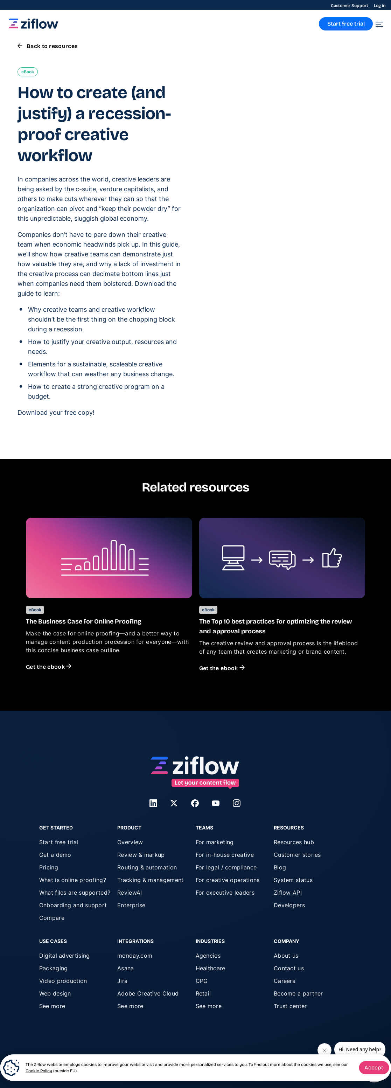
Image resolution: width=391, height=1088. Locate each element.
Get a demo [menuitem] (55, 854)
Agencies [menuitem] (208, 955)
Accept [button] (373, 1067)
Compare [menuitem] (51, 917)
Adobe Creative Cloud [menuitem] (148, 993)
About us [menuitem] (286, 955)
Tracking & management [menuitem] (150, 879)
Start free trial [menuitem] (58, 842)
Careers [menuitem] (284, 980)
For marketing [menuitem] (215, 842)
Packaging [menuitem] (53, 968)
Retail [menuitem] (203, 993)
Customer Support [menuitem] (349, 5)
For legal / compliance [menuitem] (226, 867)
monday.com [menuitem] (134, 955)
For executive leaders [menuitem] (225, 892)
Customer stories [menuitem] (297, 854)
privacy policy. (306, 248)
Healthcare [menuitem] (210, 968)
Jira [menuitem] (122, 980)
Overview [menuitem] (130, 842)
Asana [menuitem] (125, 968)
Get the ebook (48, 666)
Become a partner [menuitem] (298, 993)
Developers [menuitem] (289, 905)
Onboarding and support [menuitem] (73, 905)
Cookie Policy (39, 1070)
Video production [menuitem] (63, 980)
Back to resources (48, 46)
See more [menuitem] (52, 1006)
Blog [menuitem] (280, 867)
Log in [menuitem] (379, 5)
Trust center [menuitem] (290, 1006)
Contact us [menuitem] (289, 968)
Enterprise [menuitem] (131, 905)
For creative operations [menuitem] (228, 879)
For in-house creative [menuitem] (225, 854)
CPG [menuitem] (202, 980)
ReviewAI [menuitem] (129, 892)
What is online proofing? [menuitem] (72, 879)
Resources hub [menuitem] (294, 842)
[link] (33, 26)
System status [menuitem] (293, 879)
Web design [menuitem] (55, 993)
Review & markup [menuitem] (141, 854)
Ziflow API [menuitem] (288, 892)
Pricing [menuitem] (48, 867)
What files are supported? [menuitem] (75, 892)
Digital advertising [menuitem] (64, 955)
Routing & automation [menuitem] (147, 867)
